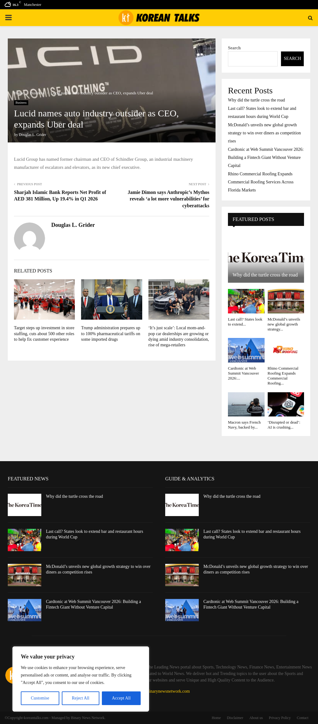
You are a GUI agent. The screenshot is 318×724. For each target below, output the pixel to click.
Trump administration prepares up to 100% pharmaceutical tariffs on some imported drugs (110, 333)
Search (234, 48)
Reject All (80, 698)
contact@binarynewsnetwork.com (160, 691)
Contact (302, 718)
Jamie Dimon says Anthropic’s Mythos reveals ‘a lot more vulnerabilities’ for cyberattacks (168, 199)
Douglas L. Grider (32, 135)
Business (21, 102)
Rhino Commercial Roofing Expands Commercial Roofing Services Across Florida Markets (260, 182)
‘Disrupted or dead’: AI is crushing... (284, 424)
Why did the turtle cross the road (256, 100)
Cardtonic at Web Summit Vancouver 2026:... (243, 373)
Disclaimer (235, 718)
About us (256, 718)
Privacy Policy (280, 718)
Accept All (121, 698)
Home (216, 718)
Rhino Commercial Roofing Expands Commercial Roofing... (283, 376)
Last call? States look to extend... (245, 321)
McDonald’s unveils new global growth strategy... (284, 324)
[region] (80, 679)
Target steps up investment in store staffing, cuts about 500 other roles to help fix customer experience (44, 333)
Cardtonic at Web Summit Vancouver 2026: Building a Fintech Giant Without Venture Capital (266, 157)
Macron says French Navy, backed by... (244, 424)
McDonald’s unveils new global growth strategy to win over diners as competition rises (264, 133)
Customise (40, 698)
